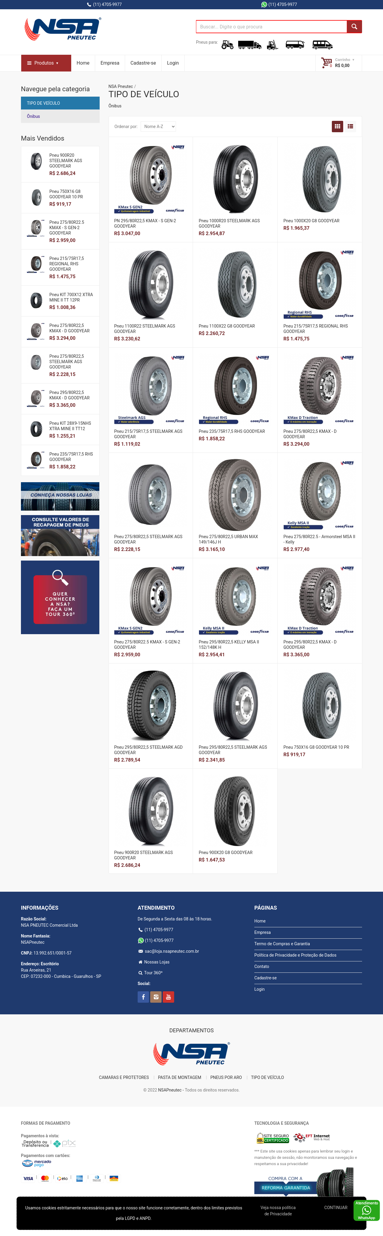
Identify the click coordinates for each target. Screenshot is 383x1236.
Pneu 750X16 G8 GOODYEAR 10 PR (66, 194)
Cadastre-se (143, 63)
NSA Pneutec (121, 86)
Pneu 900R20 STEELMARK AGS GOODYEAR (65, 160)
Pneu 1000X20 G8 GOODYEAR (311, 220)
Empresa (110, 63)
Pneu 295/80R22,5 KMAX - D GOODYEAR (69, 395)
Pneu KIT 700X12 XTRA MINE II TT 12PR (71, 297)
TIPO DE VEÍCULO (43, 103)
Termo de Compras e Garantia (282, 943)
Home (83, 63)
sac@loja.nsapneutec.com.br (168, 951)
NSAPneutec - (171, 1090)
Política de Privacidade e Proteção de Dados (295, 955)
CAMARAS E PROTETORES (124, 1077)
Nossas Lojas (154, 962)
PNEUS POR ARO (226, 1077)
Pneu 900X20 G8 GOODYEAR (225, 852)
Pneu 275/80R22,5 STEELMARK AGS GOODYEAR (66, 361)
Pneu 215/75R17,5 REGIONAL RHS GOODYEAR (66, 264)
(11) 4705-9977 (104, 4)
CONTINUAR (335, 1207)
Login (173, 63)
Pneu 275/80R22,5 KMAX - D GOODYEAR (69, 328)
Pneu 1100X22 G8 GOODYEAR (227, 326)
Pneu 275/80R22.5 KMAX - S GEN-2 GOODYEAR (66, 227)
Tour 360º (150, 972)
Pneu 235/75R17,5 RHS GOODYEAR (71, 457)
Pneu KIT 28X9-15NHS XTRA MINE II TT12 (70, 426)
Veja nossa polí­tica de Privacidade (278, 1210)
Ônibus (33, 116)
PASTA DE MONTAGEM (179, 1077)
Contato (261, 966)
